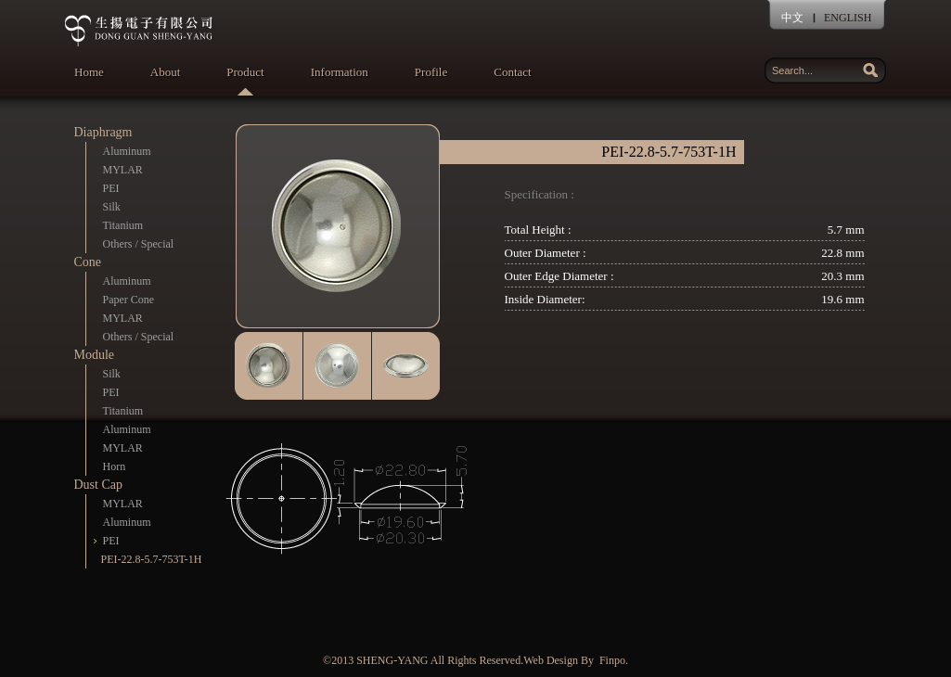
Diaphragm (103, 132)
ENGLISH (847, 17)
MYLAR (123, 169)
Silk (112, 206)
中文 (792, 17)
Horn (114, 466)
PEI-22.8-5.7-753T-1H (151, 559)
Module (94, 355)
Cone (88, 262)
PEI (111, 188)
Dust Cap (98, 485)
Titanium (123, 225)
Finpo (612, 660)
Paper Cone (129, 299)
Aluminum (127, 151)
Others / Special (138, 243)
